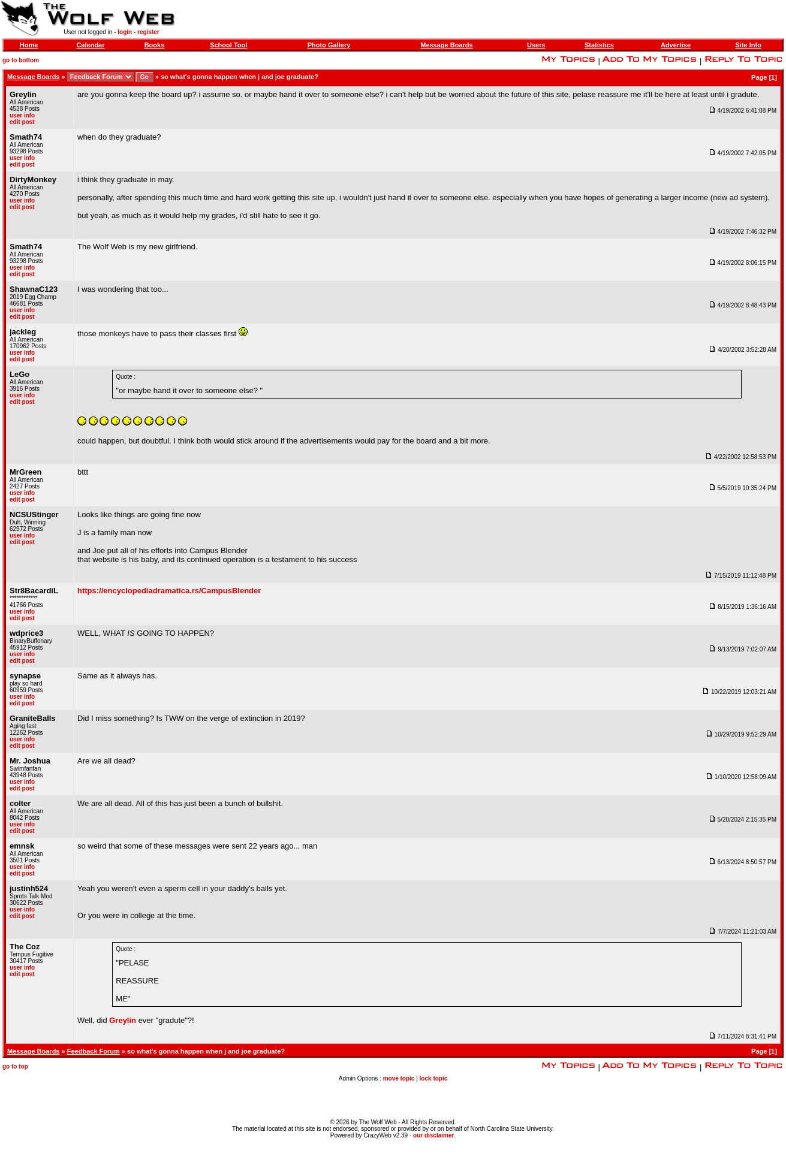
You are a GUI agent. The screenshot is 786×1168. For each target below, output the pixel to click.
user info (22, 115)
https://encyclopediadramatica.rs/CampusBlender (169, 590)
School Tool (228, 45)
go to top (15, 1066)
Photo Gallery (329, 45)
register (148, 32)
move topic (399, 1078)
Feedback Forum (93, 1051)
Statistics (599, 45)
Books (154, 45)
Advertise (676, 45)
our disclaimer (433, 1135)
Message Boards (446, 45)
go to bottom (20, 60)
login (125, 32)
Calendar (90, 45)
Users (536, 45)
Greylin (122, 1020)
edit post (22, 122)
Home (29, 45)
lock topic (434, 1078)
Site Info (748, 45)
